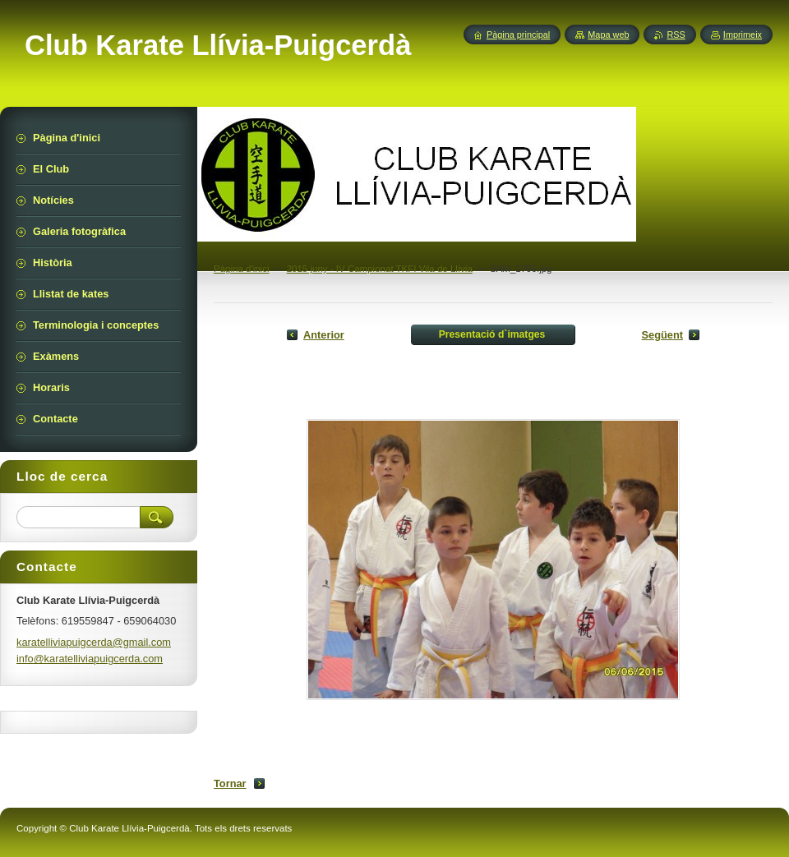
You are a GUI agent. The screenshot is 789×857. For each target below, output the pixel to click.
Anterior (323, 335)
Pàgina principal (518, 34)
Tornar (230, 783)
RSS (676, 34)
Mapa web (608, 34)
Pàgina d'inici (242, 269)
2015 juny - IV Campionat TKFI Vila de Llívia (380, 269)
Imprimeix (742, 34)
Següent (662, 335)
